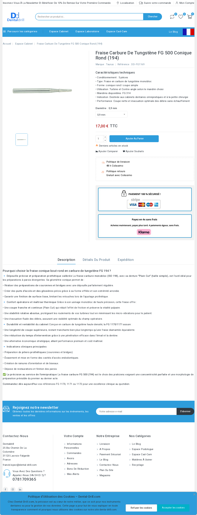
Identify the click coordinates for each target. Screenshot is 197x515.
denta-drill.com (107, 509)
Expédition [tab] (126, 259)
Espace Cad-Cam (117, 31)
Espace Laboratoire (87, 31)
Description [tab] (66, 259)
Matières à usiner (141, 459)
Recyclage (137, 465)
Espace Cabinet (58, 31)
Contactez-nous (15, 436)
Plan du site (106, 470)
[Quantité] (99, 138)
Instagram (13, 489)
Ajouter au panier (134, 138)
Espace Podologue (142, 449)
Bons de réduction (77, 469)
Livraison (104, 444)
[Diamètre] (111, 114)
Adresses (72, 463)
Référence (123, 64)
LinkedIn (20, 489)
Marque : (100, 64)
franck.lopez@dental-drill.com (20, 465)
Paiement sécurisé (110, 454)
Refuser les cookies (141, 508)
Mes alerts (72, 474)
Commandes (73, 453)
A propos (104, 449)
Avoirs (70, 458)
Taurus (110, 64)
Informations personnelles (73, 446)
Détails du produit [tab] (96, 259)
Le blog (103, 459)
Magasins (104, 475)
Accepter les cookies (173, 507)
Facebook (5, 489)
